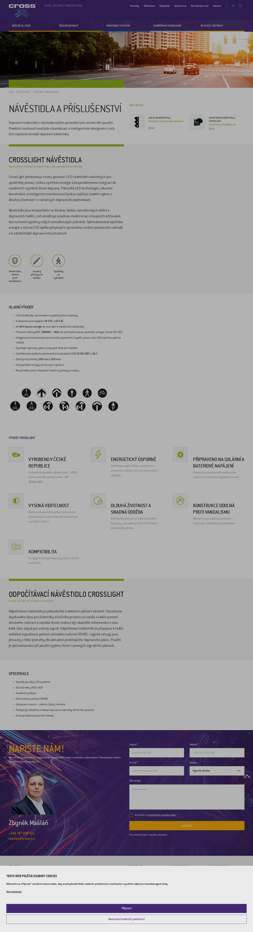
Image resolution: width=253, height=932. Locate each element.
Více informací (14, 891)
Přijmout (127, 908)
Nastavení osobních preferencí (126, 919)
